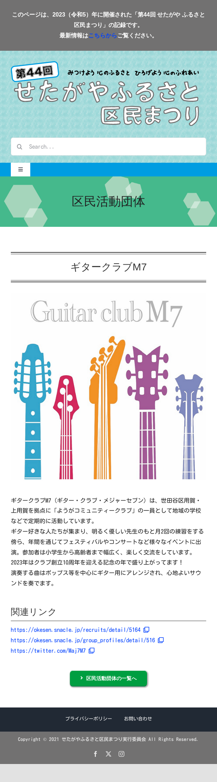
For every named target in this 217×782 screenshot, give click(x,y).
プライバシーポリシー (88, 718)
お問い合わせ (138, 718)
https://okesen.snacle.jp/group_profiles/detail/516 (87, 640)
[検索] (20, 147)
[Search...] (108, 147)
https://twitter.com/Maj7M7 (52, 650)
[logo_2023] (105, 64)
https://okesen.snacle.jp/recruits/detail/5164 (80, 630)
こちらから (102, 35)
